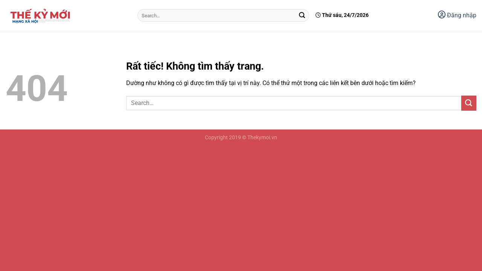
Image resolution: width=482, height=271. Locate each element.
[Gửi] (302, 15)
